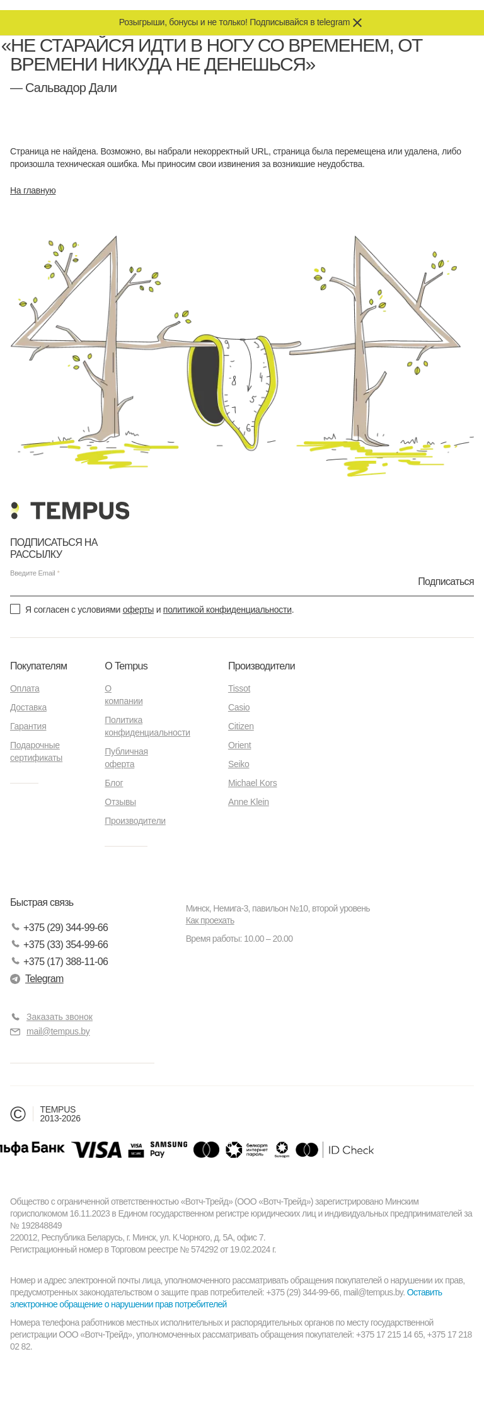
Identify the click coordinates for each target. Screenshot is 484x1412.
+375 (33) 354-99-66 (59, 944)
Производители (135, 821)
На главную (32, 190)
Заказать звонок (59, 1017)
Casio (239, 707)
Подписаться (446, 581)
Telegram (37, 978)
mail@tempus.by (50, 1031)
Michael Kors (252, 783)
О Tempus (126, 666)
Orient (239, 745)
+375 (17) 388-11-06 (59, 961)
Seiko (239, 764)
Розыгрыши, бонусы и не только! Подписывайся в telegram (234, 22)
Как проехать (210, 920)
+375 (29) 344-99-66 (59, 927)
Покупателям (38, 666)
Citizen (241, 726)
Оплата (24, 688)
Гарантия (28, 726)
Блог (114, 783)
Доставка (28, 707)
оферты (138, 610)
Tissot (239, 688)
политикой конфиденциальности (227, 610)
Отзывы (120, 802)
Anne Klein (248, 802)
